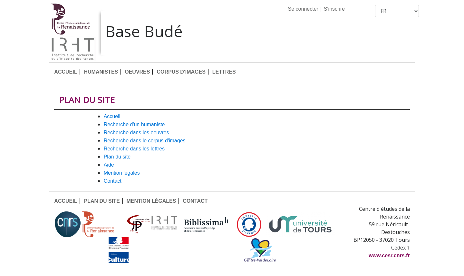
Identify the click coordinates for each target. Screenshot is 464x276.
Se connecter (303, 9)
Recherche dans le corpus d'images (145, 140)
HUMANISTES (101, 72)
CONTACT (112, 181)
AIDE (109, 165)
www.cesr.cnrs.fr (389, 255)
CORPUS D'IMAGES (181, 72)
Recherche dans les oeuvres (136, 132)
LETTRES (224, 72)
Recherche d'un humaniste (134, 124)
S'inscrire (334, 9)
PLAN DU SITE (117, 156)
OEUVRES (137, 72)
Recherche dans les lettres (134, 148)
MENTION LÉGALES (122, 173)
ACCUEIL (65, 72)
